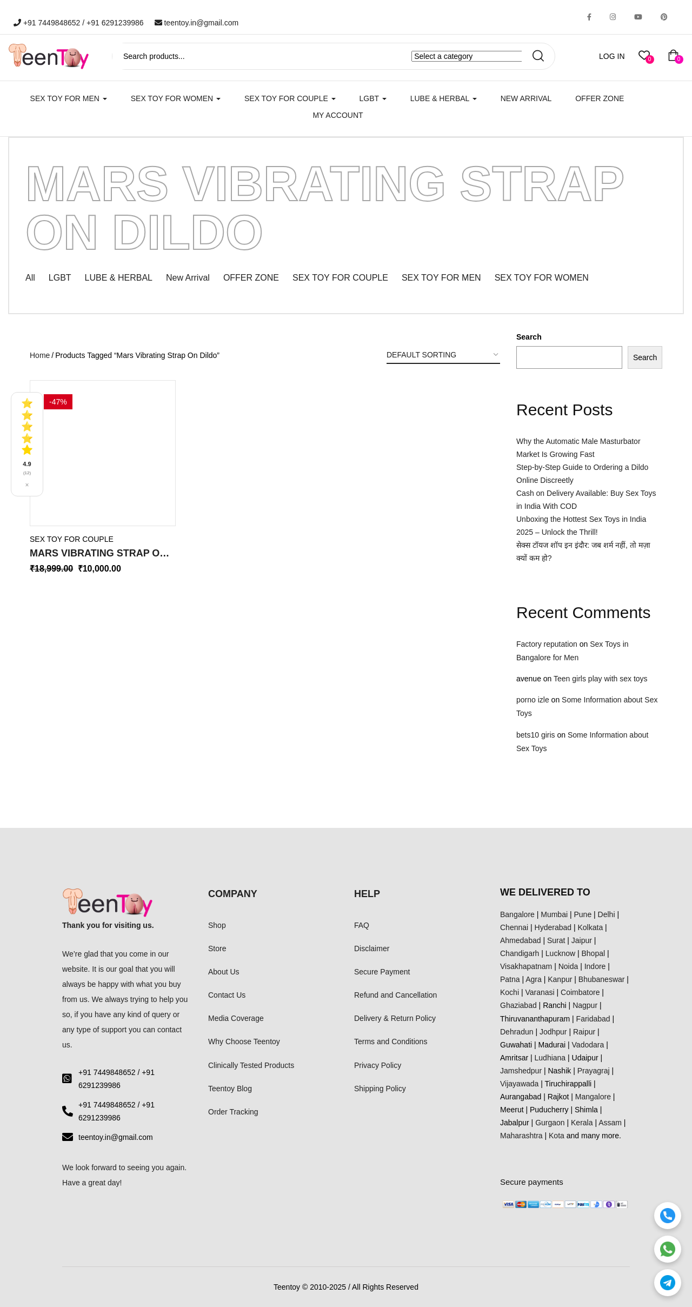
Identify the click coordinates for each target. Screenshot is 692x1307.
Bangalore (517, 914)
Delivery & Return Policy (395, 1018)
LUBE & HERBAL (443, 98)
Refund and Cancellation (395, 995)
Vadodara (588, 1044)
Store (217, 948)
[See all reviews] (27, 444)
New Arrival (526, 98)
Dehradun (517, 1031)
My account (337, 115)
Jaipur (581, 940)
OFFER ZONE (251, 277)
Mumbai (554, 914)
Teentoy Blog (230, 1088)
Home (40, 355)
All (30, 277)
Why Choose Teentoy (244, 1041)
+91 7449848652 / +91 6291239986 (79, 22)
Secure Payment (382, 971)
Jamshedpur (521, 1070)
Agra (533, 979)
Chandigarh (519, 953)
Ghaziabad (518, 1005)
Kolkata (590, 927)
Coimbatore (580, 992)
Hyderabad (553, 927)
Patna (510, 979)
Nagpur (585, 1005)
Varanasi (539, 992)
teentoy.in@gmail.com (197, 22)
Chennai (514, 927)
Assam (610, 1122)
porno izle (532, 699)
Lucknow (560, 953)
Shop (217, 925)
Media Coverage (236, 1018)
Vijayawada (519, 1083)
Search (529, 337)
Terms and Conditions (390, 1041)
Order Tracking (233, 1111)
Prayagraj (593, 1070)
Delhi (606, 914)
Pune (582, 914)
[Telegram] (667, 1282)
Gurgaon (549, 1122)
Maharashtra (521, 1135)
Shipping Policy (380, 1088)
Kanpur (560, 979)
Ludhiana (550, 1057)
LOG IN (611, 56)
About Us (223, 971)
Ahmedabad (520, 940)
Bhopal (594, 953)
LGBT (373, 98)
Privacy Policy (377, 1065)
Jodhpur (553, 1031)
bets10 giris (535, 735)
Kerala (582, 1122)
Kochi (509, 992)
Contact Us (226, 995)
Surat (556, 940)
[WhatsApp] (667, 1249)
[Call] (667, 1215)
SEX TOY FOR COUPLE (290, 98)
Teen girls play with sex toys (601, 678)
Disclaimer (371, 948)
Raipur (584, 1031)
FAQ (361, 925)
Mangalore (593, 1096)
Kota (556, 1135)
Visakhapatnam (526, 966)
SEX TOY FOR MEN (68, 98)
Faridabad (593, 1018)
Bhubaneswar (601, 979)
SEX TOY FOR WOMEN (176, 98)
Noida (568, 966)
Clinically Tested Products (251, 1065)
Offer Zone (599, 98)
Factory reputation (546, 644)
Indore (595, 966)
